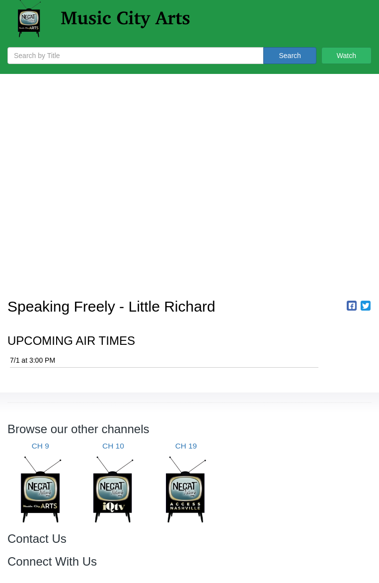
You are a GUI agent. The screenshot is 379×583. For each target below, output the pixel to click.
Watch (346, 56)
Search (290, 56)
